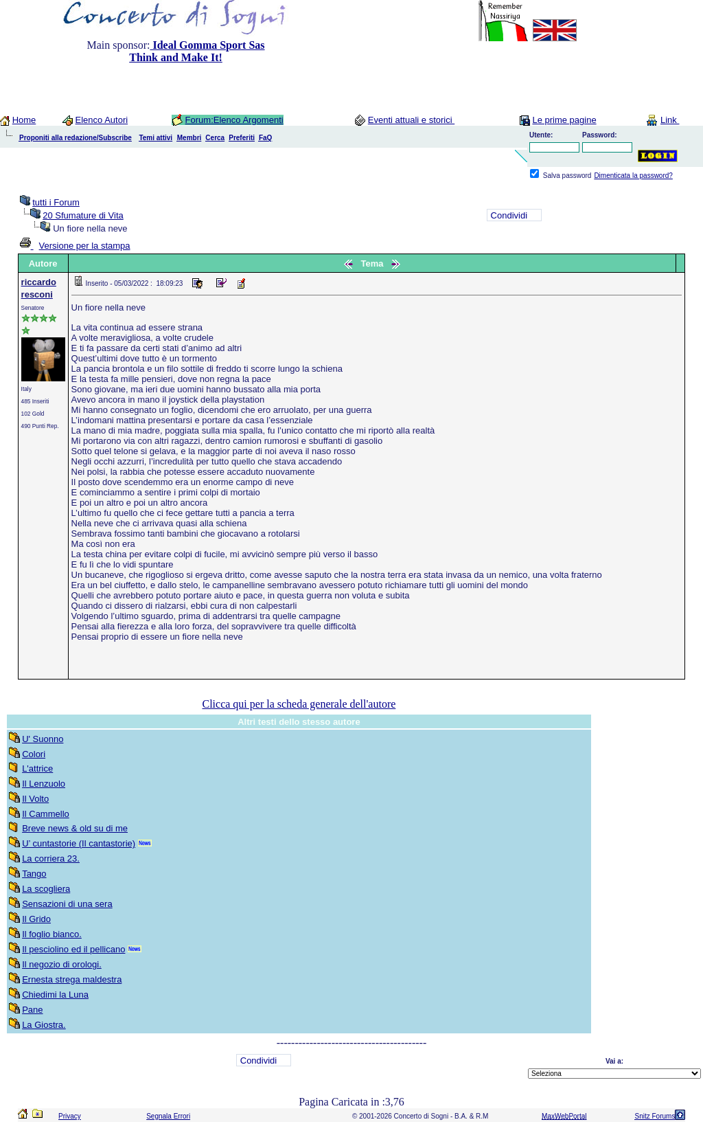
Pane (32, 1010)
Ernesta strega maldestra (72, 979)
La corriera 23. (51, 858)
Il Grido (36, 919)
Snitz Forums (654, 1116)
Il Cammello (45, 814)
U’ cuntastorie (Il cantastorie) (78, 843)
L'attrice (37, 768)
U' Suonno (42, 739)
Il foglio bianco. (52, 934)
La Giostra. (44, 1025)
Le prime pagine (564, 120)
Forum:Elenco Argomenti (234, 120)
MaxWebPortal (564, 1116)
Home (24, 120)
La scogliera (46, 889)
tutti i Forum (56, 202)
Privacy (69, 1116)
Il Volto (35, 799)
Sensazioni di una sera (67, 904)
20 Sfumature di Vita (83, 215)
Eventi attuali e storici (411, 120)
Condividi (509, 215)
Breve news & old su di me (75, 828)
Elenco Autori (102, 120)
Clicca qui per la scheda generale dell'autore (298, 704)
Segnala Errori (168, 1116)
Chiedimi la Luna (55, 994)
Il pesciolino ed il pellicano (73, 949)
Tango (34, 873)
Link (669, 120)
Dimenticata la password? (633, 175)
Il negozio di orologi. (62, 964)
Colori (33, 754)
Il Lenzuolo (43, 783)
